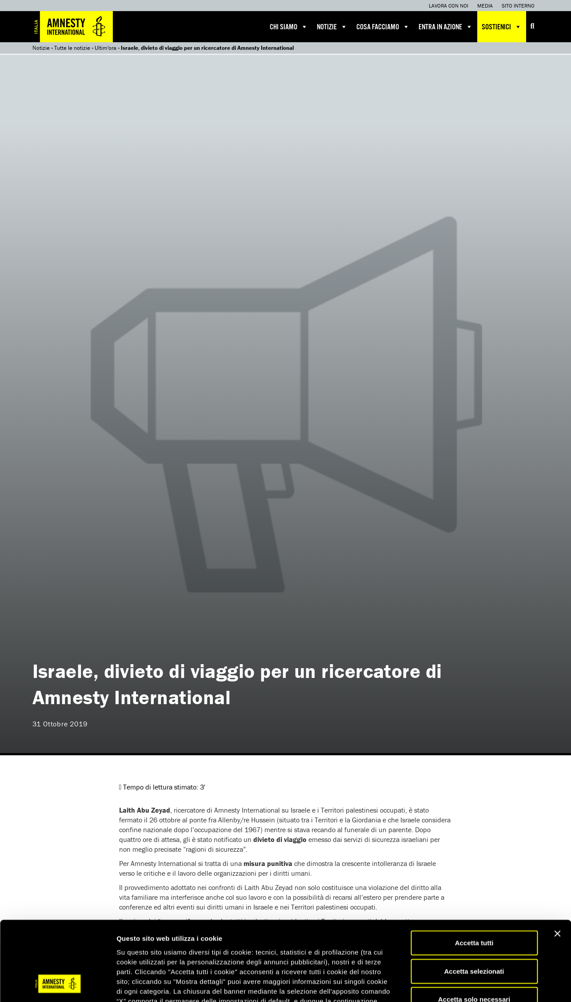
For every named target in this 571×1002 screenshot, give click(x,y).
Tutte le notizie (72, 48)
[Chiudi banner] (557, 862)
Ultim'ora (105, 48)
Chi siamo (289, 26)
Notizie (332, 26)
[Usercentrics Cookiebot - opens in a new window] (57, 984)
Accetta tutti (474, 871)
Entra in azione (446, 26)
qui (266, 949)
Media (485, 5)
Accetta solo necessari (474, 928)
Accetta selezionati (474, 900)
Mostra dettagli (467, 984)
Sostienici (502, 26)
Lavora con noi (448, 5)
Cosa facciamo (383, 26)
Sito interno (518, 5)
